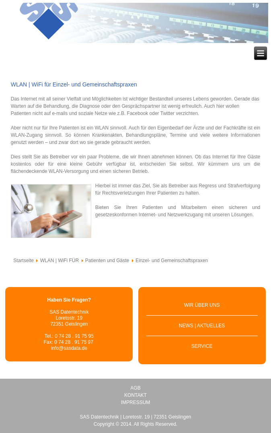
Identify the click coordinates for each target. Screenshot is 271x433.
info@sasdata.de (69, 348)
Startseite (23, 260)
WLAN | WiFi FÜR (59, 260)
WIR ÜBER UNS (202, 305)
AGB (135, 388)
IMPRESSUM (135, 402)
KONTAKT (135, 395)
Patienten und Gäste (107, 260)
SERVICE (201, 346)
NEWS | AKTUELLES (202, 325)
